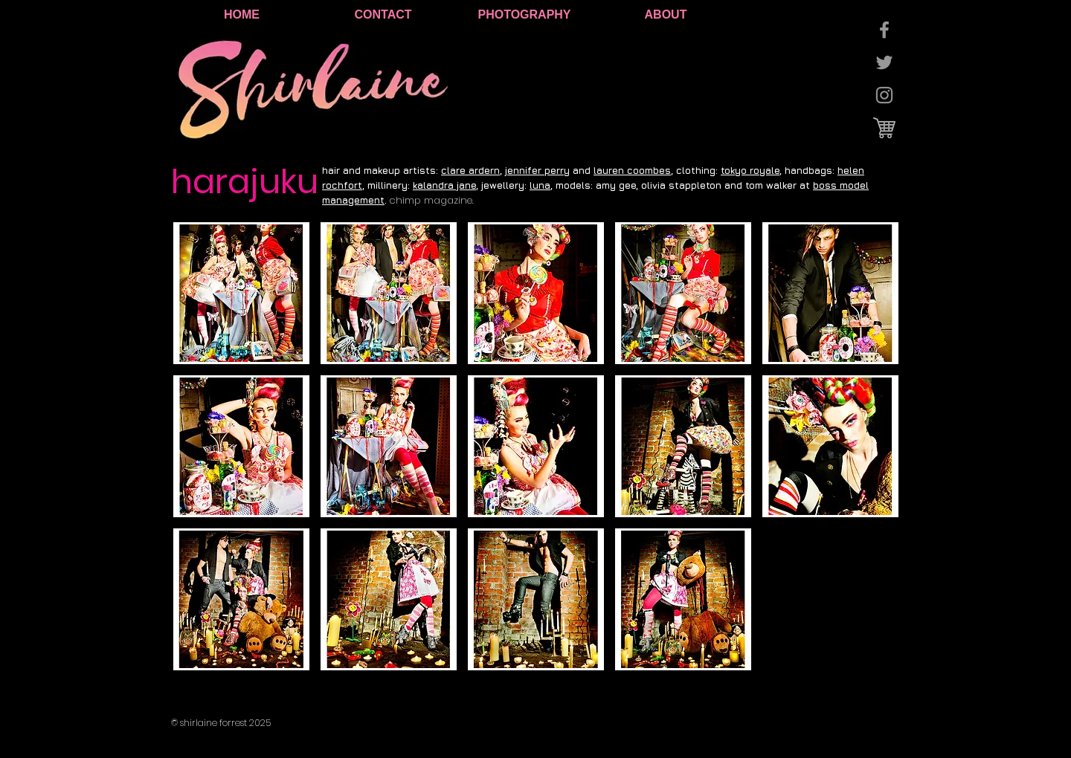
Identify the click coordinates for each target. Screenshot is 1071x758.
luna (540, 185)
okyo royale (751, 170)
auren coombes (633, 170)
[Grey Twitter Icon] (884, 62)
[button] (241, 293)
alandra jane (446, 185)
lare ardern (473, 170)
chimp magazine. (431, 200)
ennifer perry (538, 170)
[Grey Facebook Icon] (884, 30)
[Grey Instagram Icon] (884, 95)
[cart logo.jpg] (884, 128)
